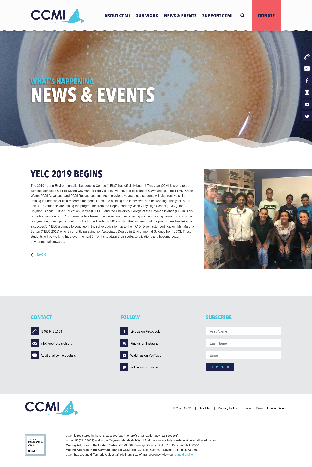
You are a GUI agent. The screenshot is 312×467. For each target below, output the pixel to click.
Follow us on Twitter (139, 367)
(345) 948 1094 (46, 331)
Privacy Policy (228, 408)
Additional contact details (53, 355)
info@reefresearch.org (51, 343)
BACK (41, 254)
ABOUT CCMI (117, 15)
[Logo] (57, 15)
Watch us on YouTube (140, 355)
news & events (180, 15)
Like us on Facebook (140, 331)
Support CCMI (217, 15)
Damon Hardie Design (271, 408)
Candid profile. (184, 454)
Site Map (205, 408)
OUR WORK (146, 15)
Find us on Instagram (140, 343)
